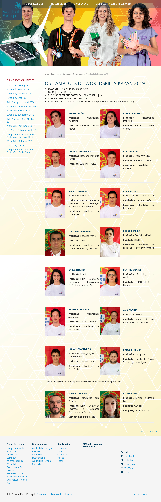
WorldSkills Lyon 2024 (18, 89)
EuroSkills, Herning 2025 (19, 85)
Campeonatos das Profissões (16, 450)
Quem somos (59, 3)
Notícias (61, 451)
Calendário (62, 454)
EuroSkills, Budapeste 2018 (20, 114)
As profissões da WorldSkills (15, 462)
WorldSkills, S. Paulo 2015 (20, 141)
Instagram (129, 464)
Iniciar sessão (140, 494)
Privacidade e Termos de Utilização (54, 494)
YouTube (128, 468)
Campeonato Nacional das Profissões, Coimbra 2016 (20, 135)
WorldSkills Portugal (42, 448)
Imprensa (62, 448)
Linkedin (128, 460)
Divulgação (82, 3)
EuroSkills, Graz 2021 (17, 97)
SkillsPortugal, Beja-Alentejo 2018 (21, 120)
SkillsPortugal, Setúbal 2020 (21, 102)
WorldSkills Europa (41, 460)
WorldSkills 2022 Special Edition (22, 106)
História (36, 451)
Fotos (60, 460)
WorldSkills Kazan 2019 (18, 110)
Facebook (129, 456)
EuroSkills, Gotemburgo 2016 (21, 129)
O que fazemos (36, 3)
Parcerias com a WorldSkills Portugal (17, 475)
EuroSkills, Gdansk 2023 (19, 93)
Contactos (37, 463)
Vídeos (60, 457)
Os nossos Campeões (72, 73)
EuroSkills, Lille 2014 (17, 145)
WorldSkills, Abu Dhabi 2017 (21, 125)
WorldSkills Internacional (38, 456)
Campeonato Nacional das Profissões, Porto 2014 (20, 151)
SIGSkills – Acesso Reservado (113, 3)
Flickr (127, 472)
